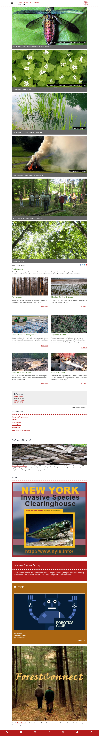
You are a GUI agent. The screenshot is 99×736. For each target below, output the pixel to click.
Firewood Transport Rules (19, 466)
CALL (7, 733)
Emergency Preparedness (20, 417)
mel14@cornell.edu (19, 400)
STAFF (77, 733)
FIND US (49, 733)
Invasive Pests (16, 422)
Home (13, 265)
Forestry (14, 419)
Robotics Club (18, 633)
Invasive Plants (16, 425)
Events (19, 587)
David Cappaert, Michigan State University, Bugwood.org (69, 42)
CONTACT (21, 733)
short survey (73, 573)
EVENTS (35, 733)
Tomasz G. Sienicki (80, 171)
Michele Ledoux (18, 396)
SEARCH (63, 733)
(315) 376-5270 (18, 402)
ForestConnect (21, 723)
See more (80, 640)
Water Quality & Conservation (21, 430)
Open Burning (16, 427)
